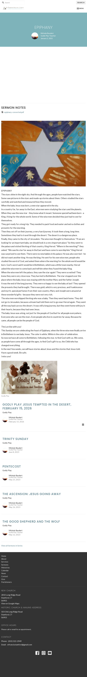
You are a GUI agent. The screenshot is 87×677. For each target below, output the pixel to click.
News (3, 573)
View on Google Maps (10, 603)
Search (81, 2)
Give (3, 579)
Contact (4, 576)
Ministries (5, 567)
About (3, 559)
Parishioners (6, 582)
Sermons (4, 565)
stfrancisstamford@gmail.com (19, 644)
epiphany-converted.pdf (12, 112)
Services (4, 562)
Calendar (5, 570)
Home (3, 556)
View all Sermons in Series (12, 546)
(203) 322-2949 (15, 641)
